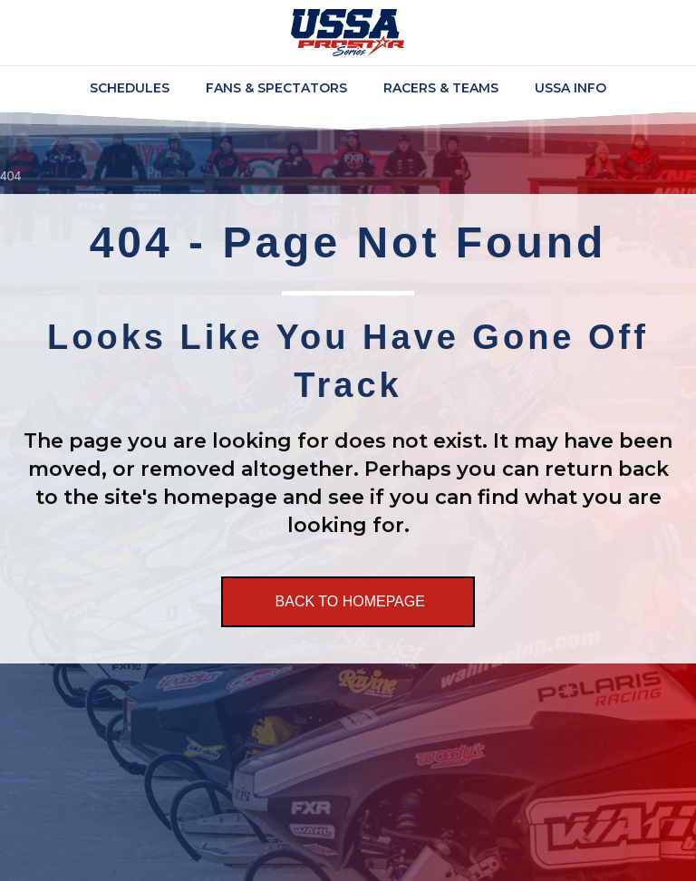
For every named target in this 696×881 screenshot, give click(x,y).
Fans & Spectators (276, 88)
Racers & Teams (440, 88)
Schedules (129, 88)
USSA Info (570, 88)
